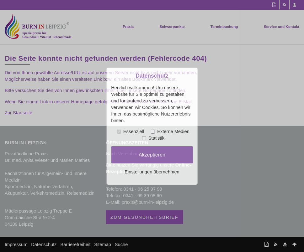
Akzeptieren (152, 154)
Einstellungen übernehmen (152, 171)
